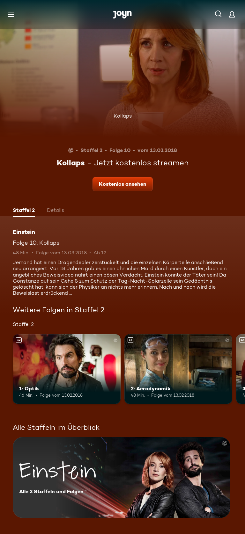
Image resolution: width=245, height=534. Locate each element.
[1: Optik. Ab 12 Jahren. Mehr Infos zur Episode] (67, 369)
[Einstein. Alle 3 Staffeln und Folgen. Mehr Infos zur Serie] (121, 477)
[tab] (23, 211)
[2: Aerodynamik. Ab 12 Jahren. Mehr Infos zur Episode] (178, 369)
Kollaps (123, 116)
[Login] (231, 14)
